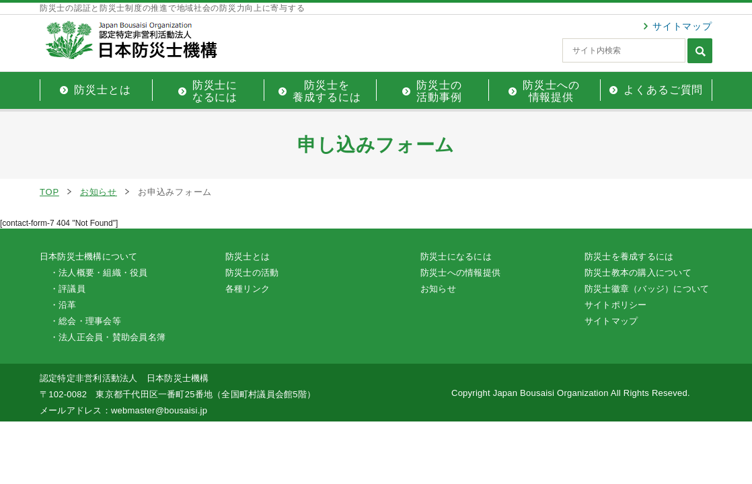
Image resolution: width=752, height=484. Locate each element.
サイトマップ (682, 26)
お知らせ (98, 192)
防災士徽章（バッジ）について (647, 289)
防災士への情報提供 (460, 273)
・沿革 (63, 305)
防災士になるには (456, 256)
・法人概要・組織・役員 (99, 273)
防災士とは (247, 256)
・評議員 (67, 289)
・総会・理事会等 (85, 321)
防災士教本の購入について (638, 273)
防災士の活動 (251, 273)
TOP (49, 192)
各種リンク (247, 289)
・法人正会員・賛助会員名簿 (107, 337)
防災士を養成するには (629, 256)
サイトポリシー (616, 305)
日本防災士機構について (89, 256)
